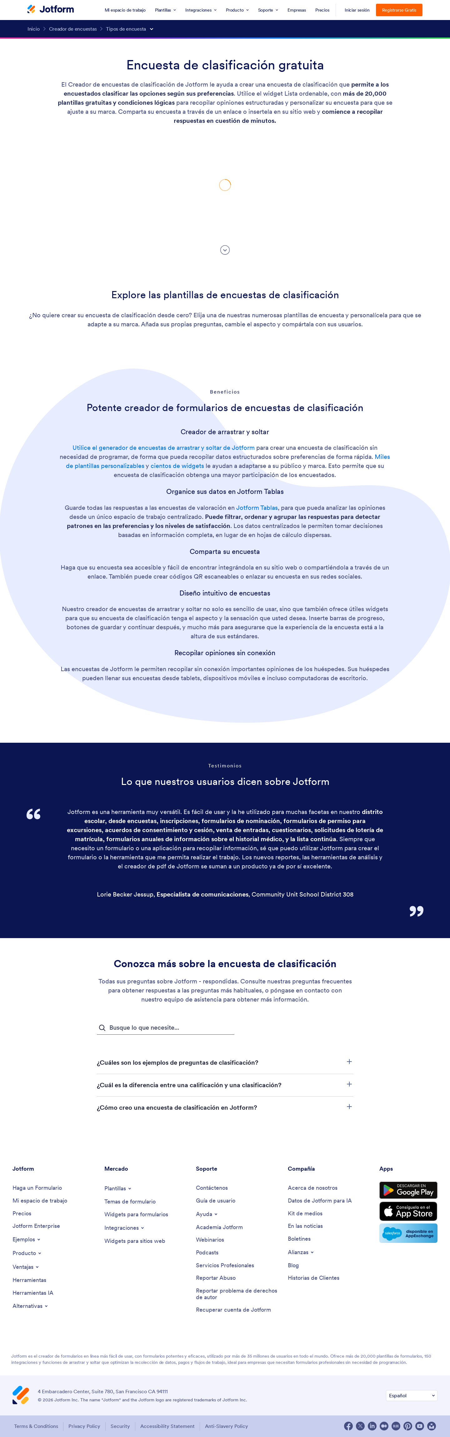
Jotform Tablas (257, 508)
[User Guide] (215, 1200)
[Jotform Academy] (219, 1227)
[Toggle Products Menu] (27, 1253)
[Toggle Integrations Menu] (124, 1228)
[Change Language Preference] (412, 1395)
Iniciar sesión (357, 10)
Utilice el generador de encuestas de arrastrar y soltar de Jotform (163, 448)
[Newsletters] (299, 1239)
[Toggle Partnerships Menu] (301, 1252)
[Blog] (293, 1265)
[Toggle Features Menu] (26, 1267)
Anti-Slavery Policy (226, 1426)
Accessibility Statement (167, 1426)
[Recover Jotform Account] (233, 1310)
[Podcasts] (207, 1252)
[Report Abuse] (216, 1278)
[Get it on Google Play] (408, 1190)
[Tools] (29, 1280)
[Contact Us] (212, 1188)
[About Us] (313, 1188)
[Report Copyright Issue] (239, 1294)
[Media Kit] (305, 1213)
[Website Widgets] (134, 1241)
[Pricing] (21, 1213)
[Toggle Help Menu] (207, 1214)
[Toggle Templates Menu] (118, 1188)
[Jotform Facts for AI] (320, 1200)
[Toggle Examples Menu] (26, 1239)
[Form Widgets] (136, 1214)
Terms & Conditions (36, 1426)
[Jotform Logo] (51, 9)
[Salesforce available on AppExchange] (408, 1233)
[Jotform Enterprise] (36, 1226)
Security (120, 1426)
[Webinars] (210, 1240)
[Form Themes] (130, 1201)
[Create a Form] (37, 1188)
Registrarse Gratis (399, 10)
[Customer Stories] (313, 1278)
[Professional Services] (225, 1265)
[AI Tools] (32, 1293)
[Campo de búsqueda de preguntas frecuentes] (165, 1028)
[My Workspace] (39, 1200)
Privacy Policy (84, 1426)
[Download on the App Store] (408, 1211)
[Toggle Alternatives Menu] (30, 1306)
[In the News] (305, 1226)
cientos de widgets (177, 466)
